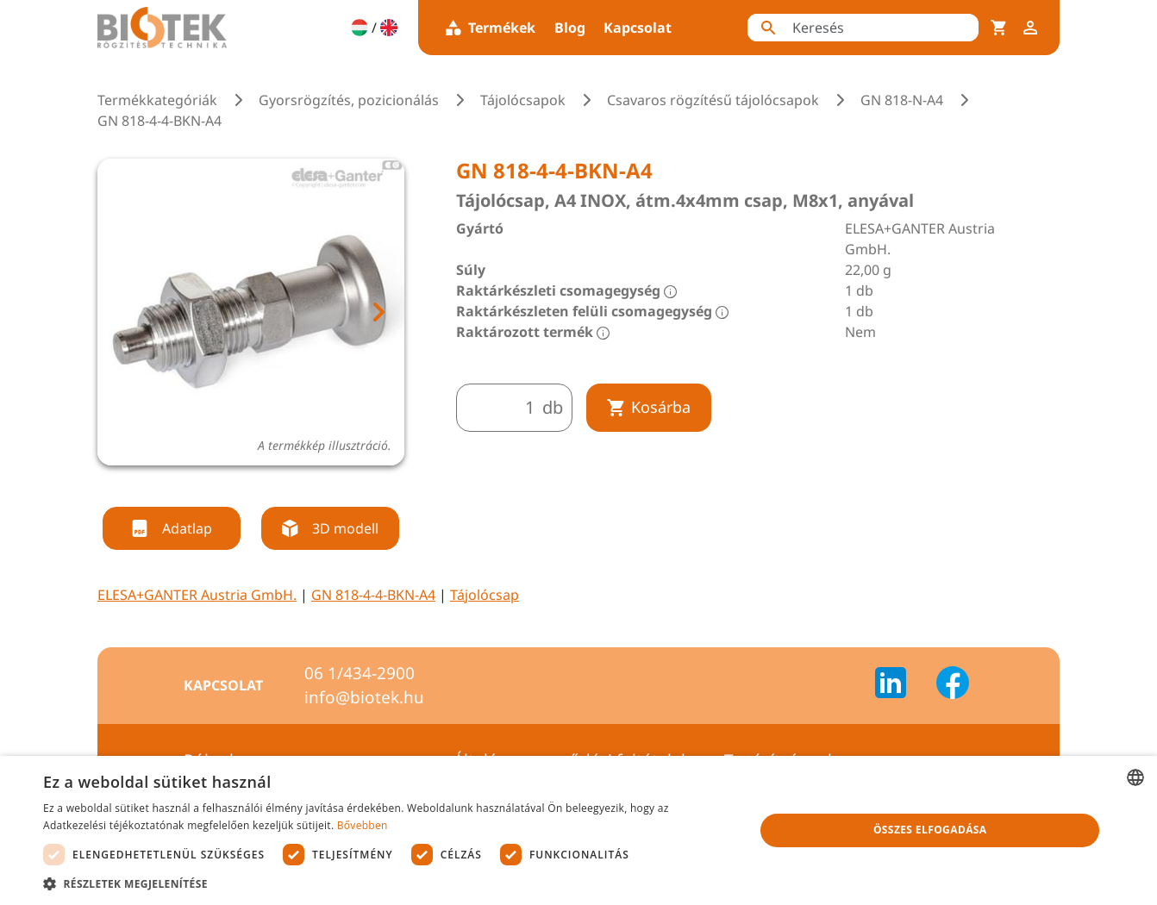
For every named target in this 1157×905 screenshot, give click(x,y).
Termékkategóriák (157, 99)
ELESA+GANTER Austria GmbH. (197, 594)
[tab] (235, 486)
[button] (388, 883)
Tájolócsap (484, 594)
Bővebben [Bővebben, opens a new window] (362, 825)
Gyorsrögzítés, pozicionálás (349, 99)
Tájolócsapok (523, 99)
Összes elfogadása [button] (930, 829)
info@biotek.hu (364, 697)
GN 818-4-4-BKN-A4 (373, 594)
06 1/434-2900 (359, 673)
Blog (569, 27)
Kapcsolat (638, 27)
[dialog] (578, 830)
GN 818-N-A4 (901, 99)
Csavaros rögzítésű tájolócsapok (713, 99)
